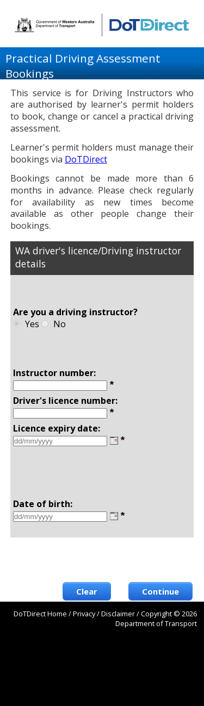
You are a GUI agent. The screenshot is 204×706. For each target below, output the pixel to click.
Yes (32, 324)
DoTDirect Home (40, 613)
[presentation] (110, 560)
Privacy (84, 613)
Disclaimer (118, 613)
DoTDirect (86, 159)
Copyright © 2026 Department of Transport (156, 618)
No (59, 324)
